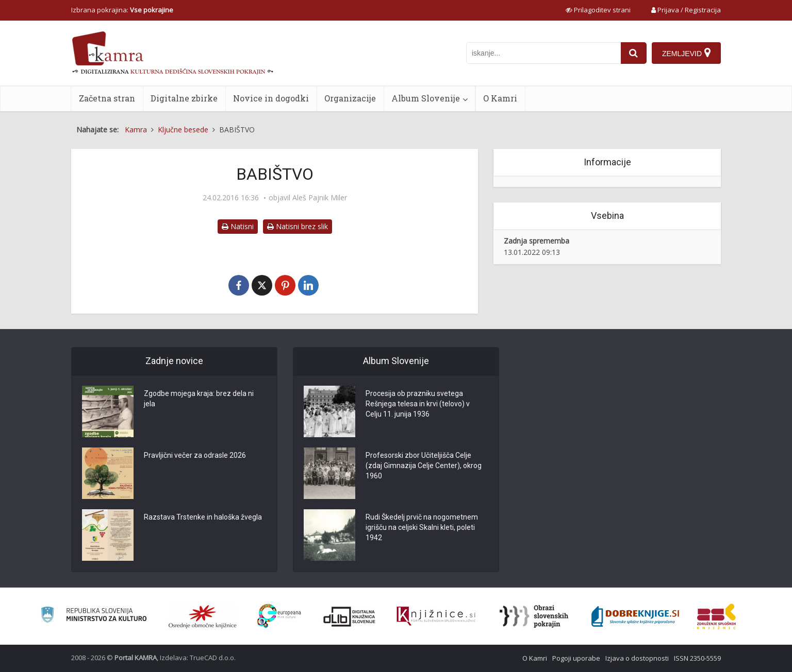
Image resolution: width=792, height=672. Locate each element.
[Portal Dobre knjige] (635, 616)
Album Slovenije (425, 98)
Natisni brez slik (297, 226)
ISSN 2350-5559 (697, 658)
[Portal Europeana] (279, 616)
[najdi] (634, 53)
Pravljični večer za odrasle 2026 (195, 455)
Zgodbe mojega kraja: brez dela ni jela (199, 398)
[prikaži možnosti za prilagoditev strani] (598, 9)
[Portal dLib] (349, 616)
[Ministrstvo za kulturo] (94, 616)
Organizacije (350, 98)
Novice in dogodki (271, 98)
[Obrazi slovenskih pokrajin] (533, 616)
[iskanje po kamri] (543, 53)
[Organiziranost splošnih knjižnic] (202, 616)
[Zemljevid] (686, 53)
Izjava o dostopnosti (637, 658)
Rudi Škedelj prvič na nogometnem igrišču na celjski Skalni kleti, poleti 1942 (422, 527)
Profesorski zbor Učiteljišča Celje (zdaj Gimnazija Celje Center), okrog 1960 (424, 465)
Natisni (238, 226)
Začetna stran (107, 98)
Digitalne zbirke (184, 98)
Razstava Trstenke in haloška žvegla (203, 517)
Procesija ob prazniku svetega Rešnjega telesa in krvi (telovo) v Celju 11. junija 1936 (418, 403)
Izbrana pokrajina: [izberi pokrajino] (122, 9)
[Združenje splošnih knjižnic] (716, 616)
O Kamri (500, 98)
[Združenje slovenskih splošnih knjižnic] (436, 616)
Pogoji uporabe (576, 658)
